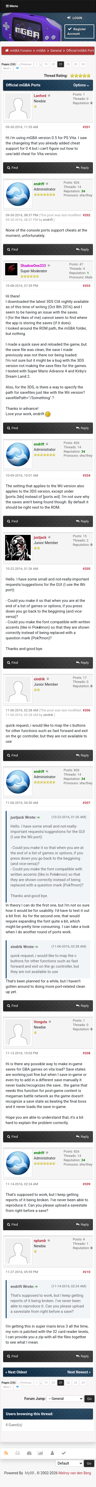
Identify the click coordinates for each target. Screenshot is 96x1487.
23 (75, 64)
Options (81, 85)
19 (45, 64)
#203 (86, 286)
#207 (86, 803)
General (56, 50)
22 (68, 64)
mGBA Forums (21, 50)
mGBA (41, 50)
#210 (86, 1272)
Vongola (40, 1022)
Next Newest (78, 1372)
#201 (86, 127)
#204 (86, 475)
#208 (86, 1053)
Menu (12, 6)
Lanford (40, 96)
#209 (86, 1184)
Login (74, 18)
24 (82, 64)
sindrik (39, 679)
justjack (40, 537)
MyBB (29, 1473)
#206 (86, 710)
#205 (86, 569)
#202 (86, 215)
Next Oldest (17, 1372)
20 (53, 64)
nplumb (40, 1241)
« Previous (25, 64)
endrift (48, 220)
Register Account (76, 31)
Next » (7, 68)
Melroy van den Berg (75, 1473)
